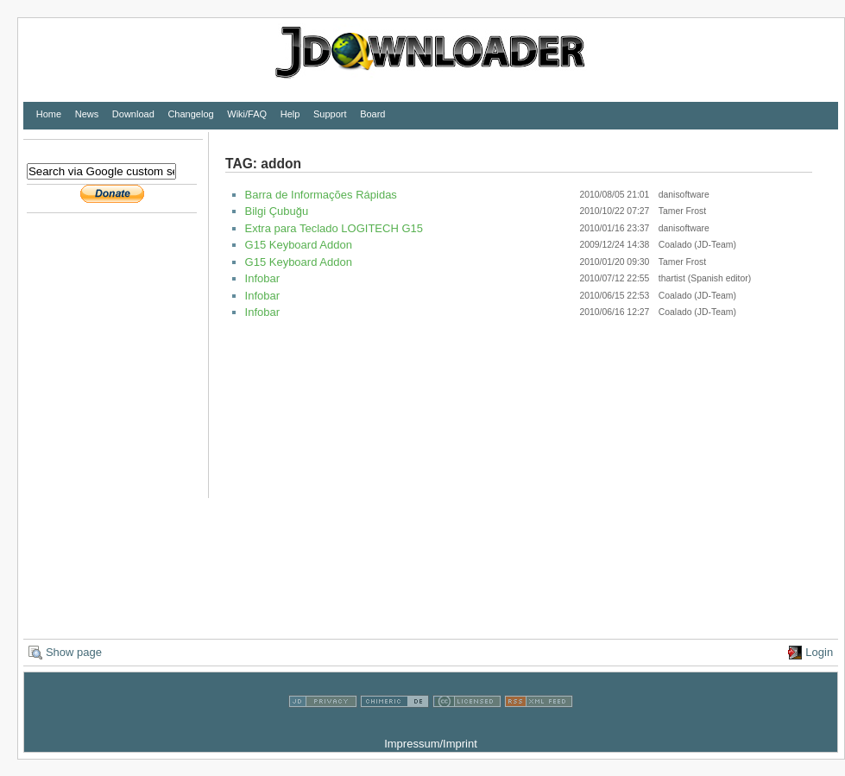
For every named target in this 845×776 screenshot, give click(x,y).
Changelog (190, 114)
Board (372, 114)
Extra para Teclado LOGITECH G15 (334, 228)
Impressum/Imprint (430, 743)
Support (330, 114)
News (87, 114)
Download (133, 114)
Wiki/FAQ (247, 114)
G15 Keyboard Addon (298, 244)
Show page (74, 652)
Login (819, 652)
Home (48, 114)
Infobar (262, 278)
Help (290, 114)
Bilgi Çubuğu (277, 211)
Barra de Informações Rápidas (321, 194)
